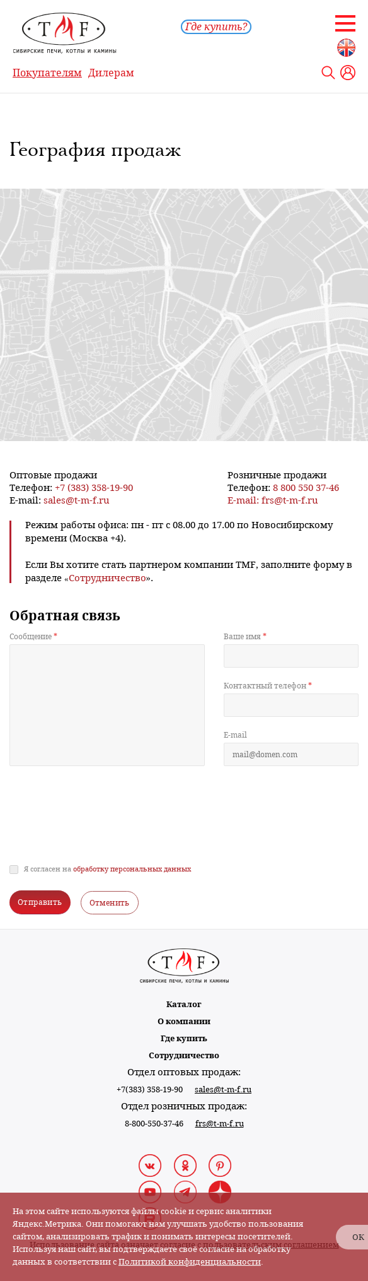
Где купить (184, 1038)
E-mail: (244, 500)
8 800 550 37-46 (306, 487)
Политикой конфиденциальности (189, 1261)
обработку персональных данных (132, 869)
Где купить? (216, 27)
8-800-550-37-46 (154, 1123)
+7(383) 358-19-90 (150, 1089)
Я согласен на (107, 869)
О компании (184, 1021)
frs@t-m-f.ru (290, 500)
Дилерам (111, 73)
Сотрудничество (184, 1055)
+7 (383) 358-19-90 (94, 487)
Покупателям (47, 73)
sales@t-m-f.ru (76, 500)
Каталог (184, 1004)
